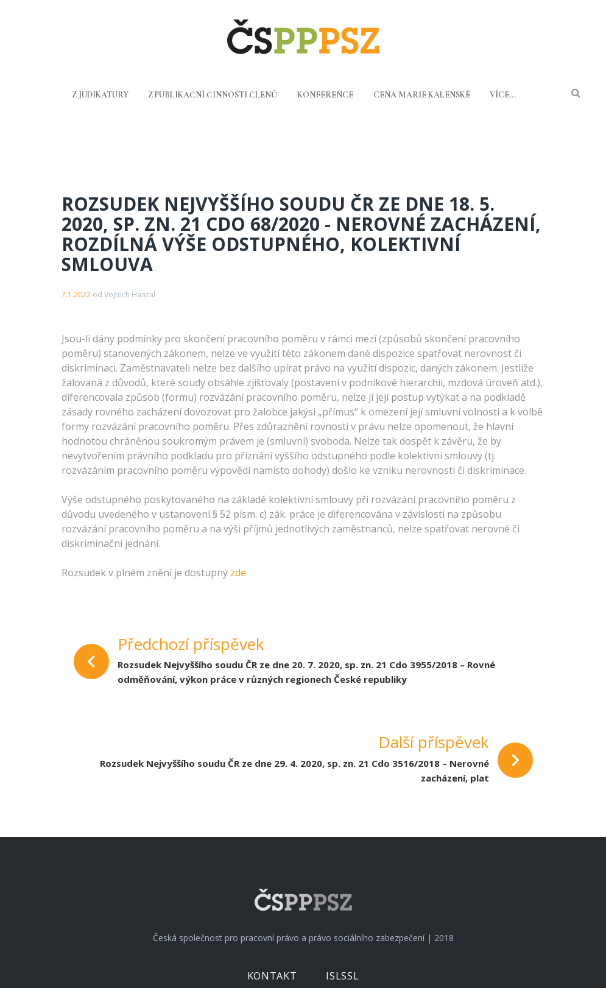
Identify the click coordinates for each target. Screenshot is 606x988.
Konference (325, 95)
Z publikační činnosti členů (212, 95)
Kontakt (272, 976)
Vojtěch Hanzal (129, 294)
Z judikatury (100, 95)
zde (238, 572)
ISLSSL (342, 976)
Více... (503, 95)
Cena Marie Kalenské (421, 95)
